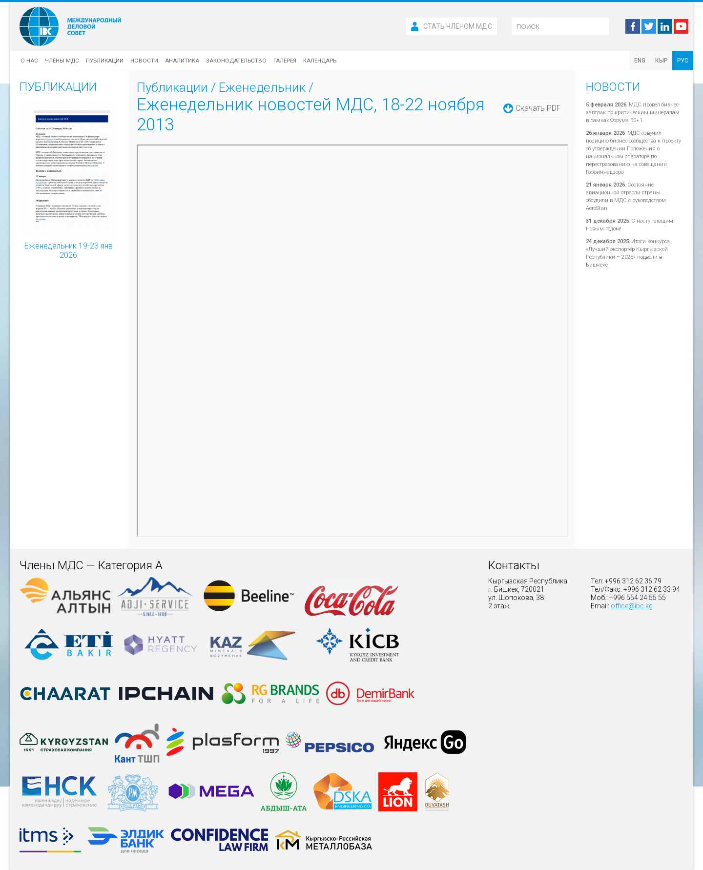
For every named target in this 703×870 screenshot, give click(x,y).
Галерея (284, 60)
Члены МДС (62, 60)
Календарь (319, 60)
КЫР (661, 60)
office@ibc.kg (632, 606)
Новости (144, 60)
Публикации (105, 60)
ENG (639, 60)
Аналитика (182, 60)
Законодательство (236, 60)
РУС (682, 60)
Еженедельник (262, 87)
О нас (29, 60)
